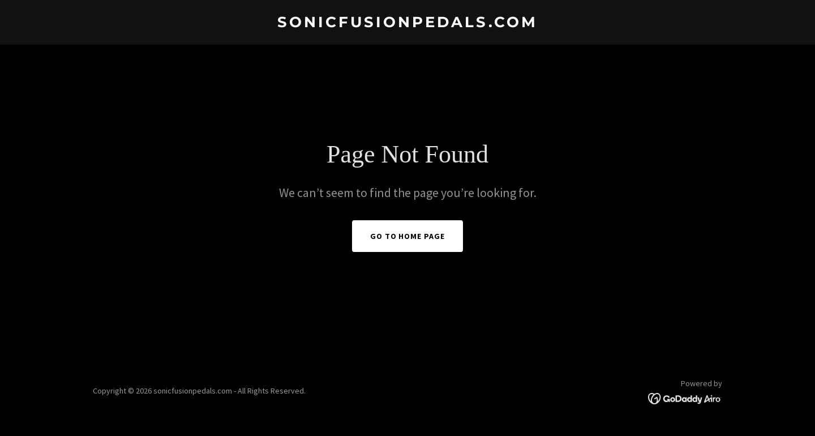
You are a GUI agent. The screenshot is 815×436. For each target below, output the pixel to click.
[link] (407, 23)
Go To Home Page (407, 236)
